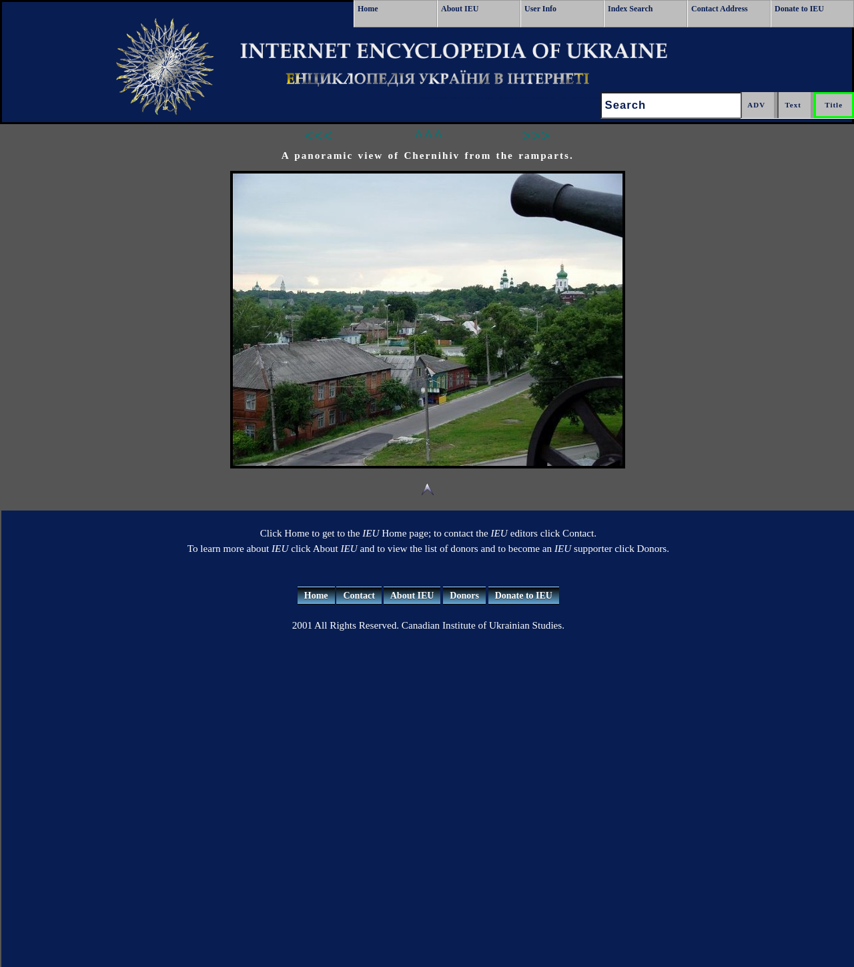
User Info (540, 8)
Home (368, 8)
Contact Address (719, 8)
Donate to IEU (799, 8)
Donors (464, 596)
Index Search (630, 8)
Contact (358, 596)
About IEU (459, 8)
